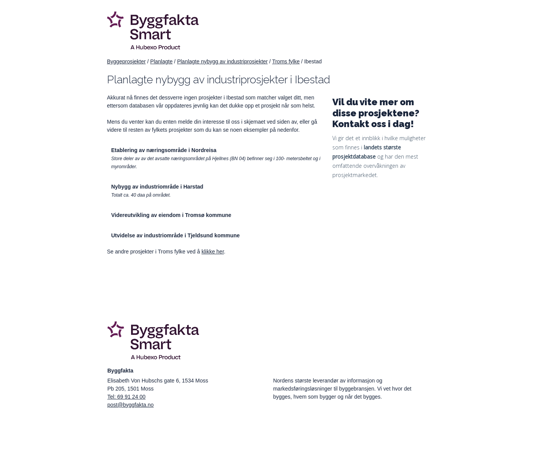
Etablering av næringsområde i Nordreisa (164, 150)
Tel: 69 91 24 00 (126, 397)
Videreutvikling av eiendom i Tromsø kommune (171, 215)
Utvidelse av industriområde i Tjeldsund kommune (175, 235)
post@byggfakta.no (130, 405)
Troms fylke (286, 61)
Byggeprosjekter (126, 61)
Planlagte (161, 61)
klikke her (213, 251)
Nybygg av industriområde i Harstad (157, 187)
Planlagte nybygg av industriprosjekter (222, 61)
